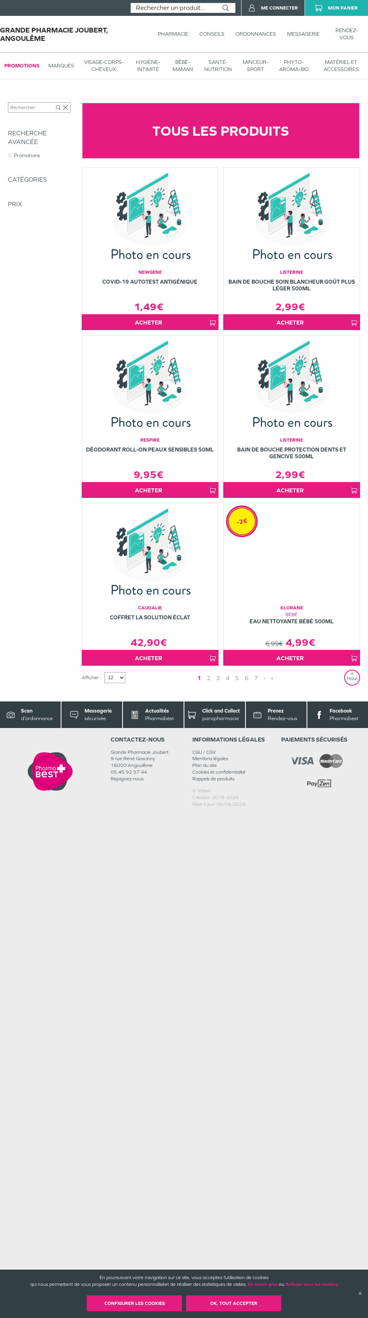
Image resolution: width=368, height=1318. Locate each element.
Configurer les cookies (134, 1303)
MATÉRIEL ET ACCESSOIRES (341, 65)
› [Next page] (264, 1181)
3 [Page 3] (218, 1181)
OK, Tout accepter (233, 1303)
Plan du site (204, 1269)
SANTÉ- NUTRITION (218, 65)
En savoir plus (263, 1284)
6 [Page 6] (247, 1181)
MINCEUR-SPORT (255, 65)
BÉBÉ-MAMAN (182, 65)
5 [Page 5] (237, 1181)
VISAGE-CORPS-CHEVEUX (104, 65)
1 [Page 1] (199, 1181)
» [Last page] (272, 1181)
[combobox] (173, 8)
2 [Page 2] (209, 1181)
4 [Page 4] (228, 1181)
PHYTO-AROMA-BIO (294, 65)
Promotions (22, 66)
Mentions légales (210, 1262)
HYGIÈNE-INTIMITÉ (148, 65)
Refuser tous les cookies (312, 1284)
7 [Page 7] (256, 1181)
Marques (61, 66)
